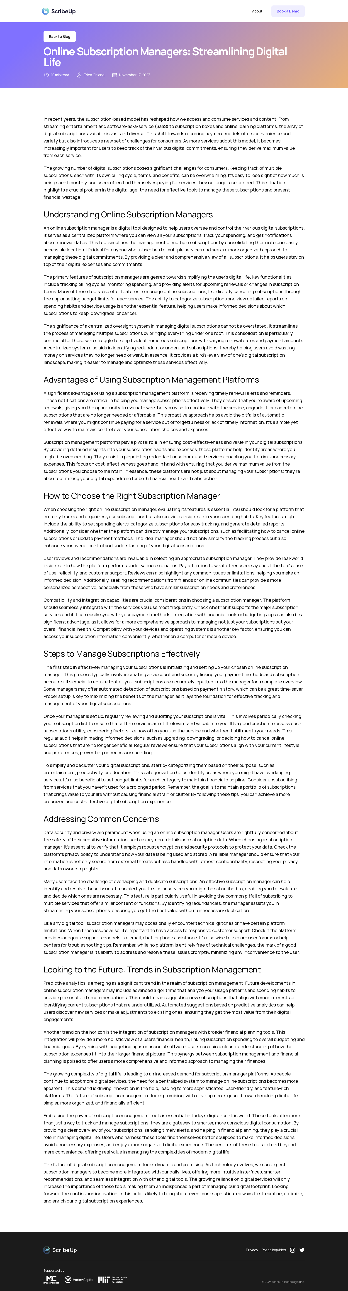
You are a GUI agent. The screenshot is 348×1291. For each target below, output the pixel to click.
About (257, 11)
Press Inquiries (274, 1249)
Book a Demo (288, 11)
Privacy (252, 1249)
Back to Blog (59, 36)
